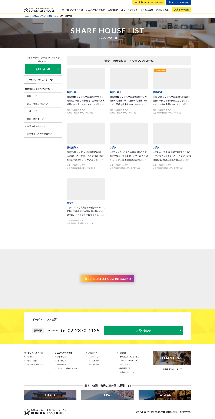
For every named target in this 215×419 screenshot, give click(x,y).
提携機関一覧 (124, 368)
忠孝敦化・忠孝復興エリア (39, 133)
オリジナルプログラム (35, 364)
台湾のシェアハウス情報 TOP (45, 16)
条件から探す (62, 357)
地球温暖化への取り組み (129, 357)
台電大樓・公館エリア (37, 126)
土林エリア (32, 111)
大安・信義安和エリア (37, 103)
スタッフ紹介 (31, 360)
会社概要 (123, 353)
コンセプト (30, 357)
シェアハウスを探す (95, 10)
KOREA (50, 395)
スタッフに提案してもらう (68, 368)
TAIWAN (165, 395)
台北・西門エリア (35, 119)
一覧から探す (62, 364)
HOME (27, 16)
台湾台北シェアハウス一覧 (37, 88)
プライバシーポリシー (128, 360)
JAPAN (107, 395)
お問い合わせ (162, 10)
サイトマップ (124, 364)
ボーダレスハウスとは (72, 10)
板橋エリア (32, 96)
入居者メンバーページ (128, 372)
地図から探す (62, 360)
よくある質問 (147, 10)
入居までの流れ (181, 9)
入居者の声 (113, 10)
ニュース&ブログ (129, 10)
